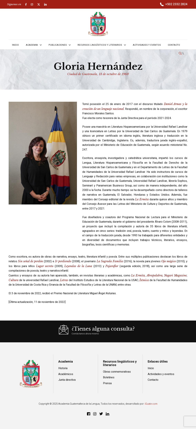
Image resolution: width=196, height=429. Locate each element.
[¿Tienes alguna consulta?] (103, 331)
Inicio (151, 368)
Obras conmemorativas (117, 372)
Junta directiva (67, 380)
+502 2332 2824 (176, 4)
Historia (62, 368)
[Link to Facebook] (26, 4)
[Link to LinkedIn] (45, 4)
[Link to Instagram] (32, 4)
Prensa (107, 383)
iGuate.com (151, 404)
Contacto (153, 380)
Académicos (65, 374)
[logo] (98, 24)
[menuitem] (173, 4)
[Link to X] (38, 4)
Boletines (108, 377)
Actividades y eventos (161, 374)
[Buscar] (181, 53)
